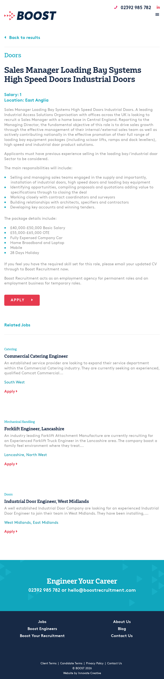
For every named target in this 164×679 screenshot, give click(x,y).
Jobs (42, 622)
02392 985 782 (41, 590)
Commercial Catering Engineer (36, 356)
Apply (22, 300)
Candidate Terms (71, 663)
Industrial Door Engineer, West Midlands (46, 501)
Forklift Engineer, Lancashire (34, 428)
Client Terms (49, 663)
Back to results (22, 38)
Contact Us (122, 636)
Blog (122, 629)
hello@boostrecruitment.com (103, 590)
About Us (122, 622)
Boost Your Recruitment (42, 636)
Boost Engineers (42, 629)
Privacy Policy (95, 663)
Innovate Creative (89, 673)
